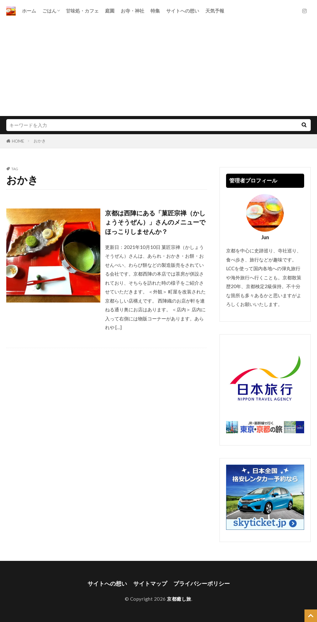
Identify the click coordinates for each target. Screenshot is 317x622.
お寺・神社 (132, 10)
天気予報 (214, 10)
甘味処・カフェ (82, 10)
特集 (155, 10)
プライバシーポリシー (201, 583)
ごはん (49, 10)
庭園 (109, 10)
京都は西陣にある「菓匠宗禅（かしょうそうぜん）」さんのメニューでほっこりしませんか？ (155, 222)
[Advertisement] (158, 69)
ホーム (29, 10)
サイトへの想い (182, 10)
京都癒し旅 (179, 599)
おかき (40, 140)
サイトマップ (150, 583)
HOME (18, 141)
